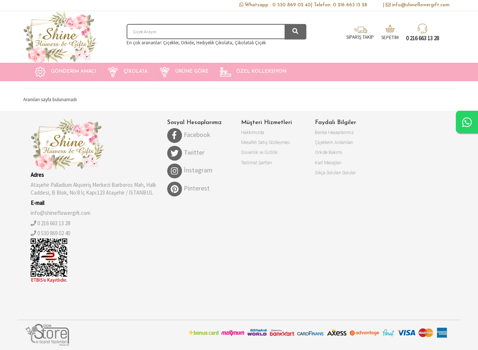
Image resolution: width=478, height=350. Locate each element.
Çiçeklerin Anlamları (334, 142)
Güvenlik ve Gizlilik (259, 152)
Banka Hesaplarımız (334, 132)
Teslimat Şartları (256, 162)
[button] (65, 72)
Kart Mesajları (328, 162)
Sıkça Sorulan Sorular (335, 172)
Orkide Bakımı (328, 152)
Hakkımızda (252, 132)
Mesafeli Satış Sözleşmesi (265, 142)
